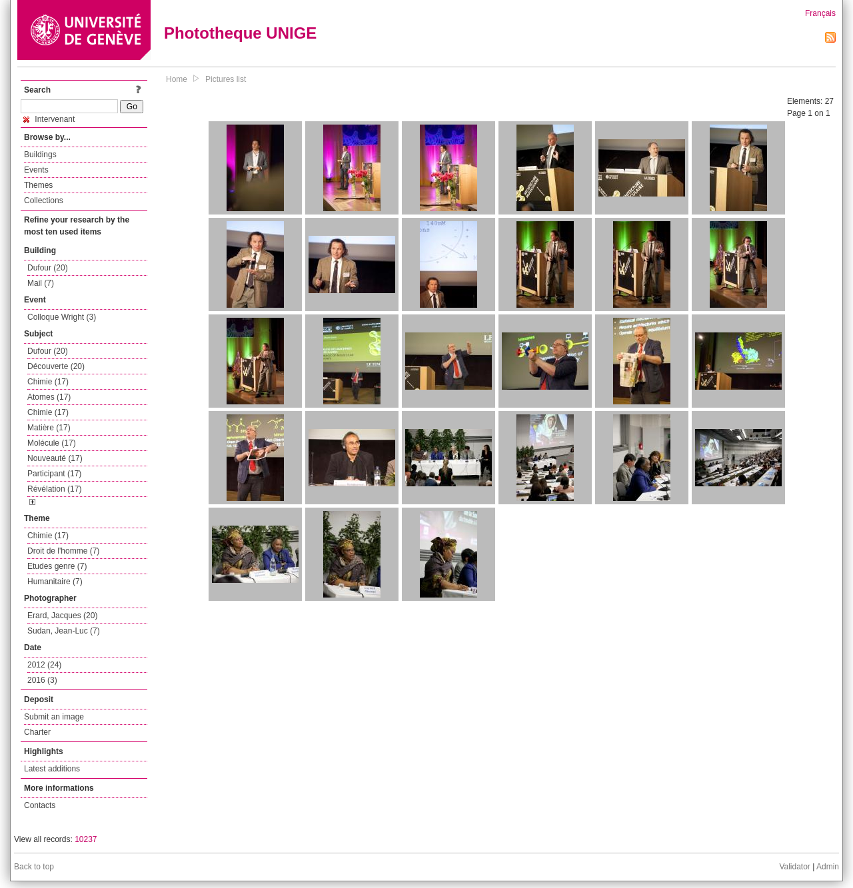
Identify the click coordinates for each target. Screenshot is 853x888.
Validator (794, 866)
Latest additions (52, 768)
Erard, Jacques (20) (62, 615)
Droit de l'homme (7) (63, 551)
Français (820, 13)
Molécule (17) (51, 443)
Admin (827, 866)
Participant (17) (54, 473)
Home (176, 79)
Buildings (40, 154)
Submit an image (54, 716)
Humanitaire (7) (55, 581)
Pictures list (225, 79)
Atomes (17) (49, 397)
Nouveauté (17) (55, 458)
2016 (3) (42, 680)
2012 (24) (44, 664)
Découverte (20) (56, 366)
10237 (86, 839)
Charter (37, 732)
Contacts (39, 805)
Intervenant (49, 119)
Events (36, 170)
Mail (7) (40, 283)
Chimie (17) (48, 381)
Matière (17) (49, 427)
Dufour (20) (47, 267)
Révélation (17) (54, 489)
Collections (43, 200)
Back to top (34, 866)
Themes (38, 185)
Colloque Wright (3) (61, 317)
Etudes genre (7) (57, 566)
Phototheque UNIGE (240, 33)
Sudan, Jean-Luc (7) (63, 631)
